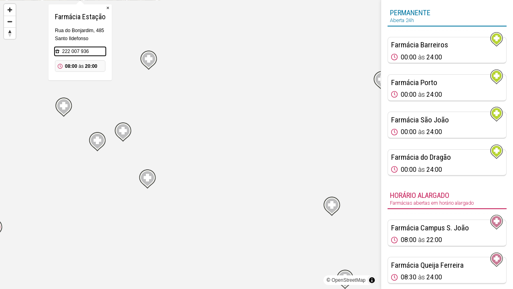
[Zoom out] (10, 21)
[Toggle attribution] (372, 280)
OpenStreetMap (348, 280)
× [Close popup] (218, 48)
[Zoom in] (10, 10)
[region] (190, 144)
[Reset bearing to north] (10, 33)
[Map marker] (17, 202)
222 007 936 (185, 91)
